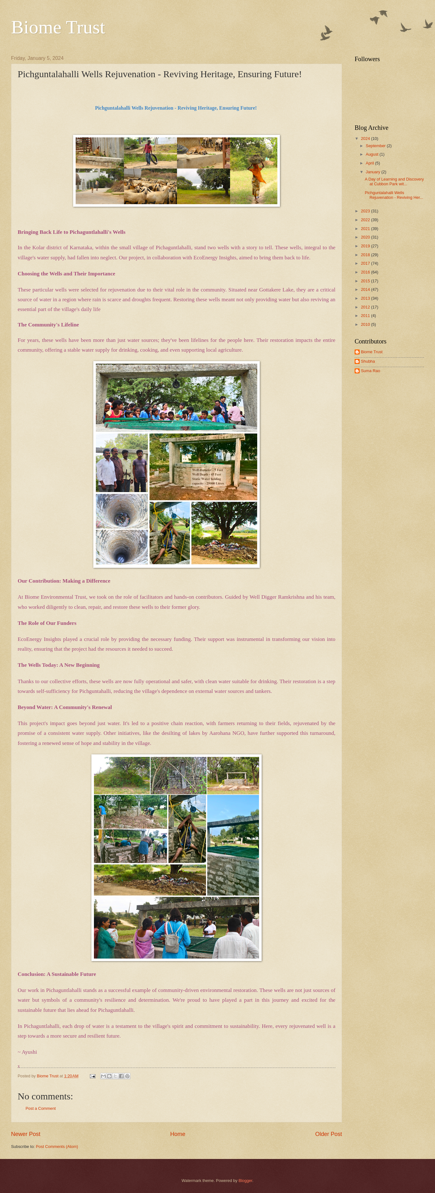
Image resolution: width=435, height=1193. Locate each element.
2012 (366, 307)
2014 (366, 289)
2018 (366, 254)
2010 (366, 324)
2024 (366, 138)
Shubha (368, 361)
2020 (366, 237)
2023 (366, 211)
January (373, 172)
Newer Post (25, 1134)
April (370, 163)
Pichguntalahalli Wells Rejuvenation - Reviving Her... (394, 195)
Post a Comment (41, 1108)
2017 (366, 263)
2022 (366, 219)
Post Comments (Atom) (57, 1146)
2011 (366, 315)
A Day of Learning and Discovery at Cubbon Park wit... (394, 181)
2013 (366, 298)
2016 (366, 272)
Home (177, 1134)
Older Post (328, 1134)
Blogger (245, 1180)
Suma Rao (370, 370)
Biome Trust (58, 27)
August (373, 154)
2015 (366, 281)
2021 (366, 228)
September (376, 145)
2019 (366, 246)
